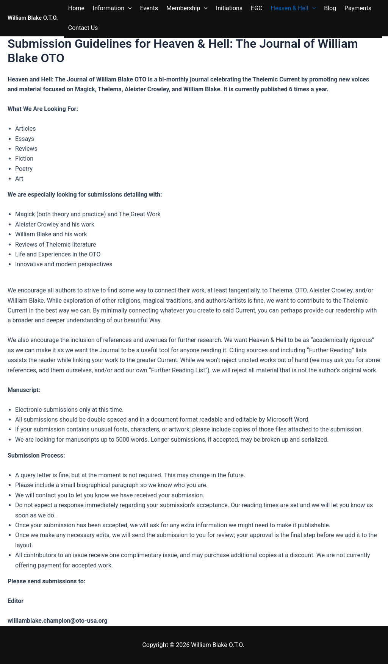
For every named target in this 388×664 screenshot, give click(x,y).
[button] (128, 8)
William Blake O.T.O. (33, 17)
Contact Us (83, 27)
